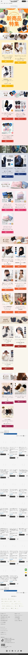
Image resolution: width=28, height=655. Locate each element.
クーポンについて (4, 628)
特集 (4, 3)
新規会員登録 (17, 617)
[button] (27, 435)
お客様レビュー (3, 632)
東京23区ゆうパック (4, 618)
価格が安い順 (6, 431)
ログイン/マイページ (18, 615)
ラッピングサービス (4, 630)
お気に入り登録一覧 (18, 620)
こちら (5, 647)
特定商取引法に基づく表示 (5, 617)
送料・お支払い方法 (4, 615)
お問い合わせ (3, 624)
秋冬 (7, 3)
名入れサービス (3, 634)
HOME (2, 3)
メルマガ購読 (17, 618)
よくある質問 (3, 622)
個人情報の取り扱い (4, 620)
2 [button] (24, 435)
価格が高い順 (6, 432)
